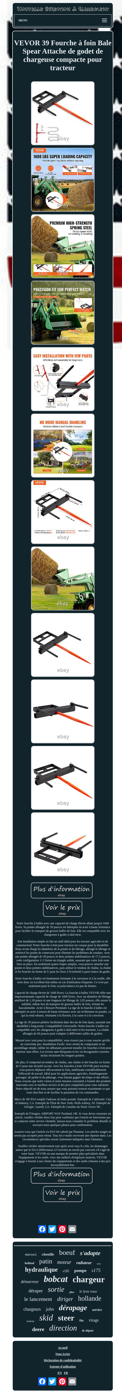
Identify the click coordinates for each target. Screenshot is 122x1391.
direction (63, 1328)
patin (45, 1261)
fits (82, 1320)
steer (66, 1317)
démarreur (30, 1281)
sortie (56, 1289)
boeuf (67, 1252)
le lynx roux (88, 1291)
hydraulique (41, 1269)
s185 (66, 1271)
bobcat (56, 1279)
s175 (96, 1270)
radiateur (84, 1263)
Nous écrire (63, 1354)
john (50, 1309)
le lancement (38, 1299)
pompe (80, 1270)
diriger (65, 1299)
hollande (89, 1298)
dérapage (73, 1307)
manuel (31, 1255)
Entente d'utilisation (63, 1366)
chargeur (89, 1279)
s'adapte (90, 1253)
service (97, 1310)
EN (60, 1373)
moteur (64, 1262)
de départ (88, 1330)
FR (66, 1373)
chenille (48, 1254)
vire (99, 1263)
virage (94, 1320)
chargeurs (32, 1309)
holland (29, 1263)
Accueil (63, 1347)
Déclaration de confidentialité (63, 1360)
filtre (71, 1292)
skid (46, 1317)
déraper (35, 1290)
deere (38, 1329)
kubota (30, 1321)
